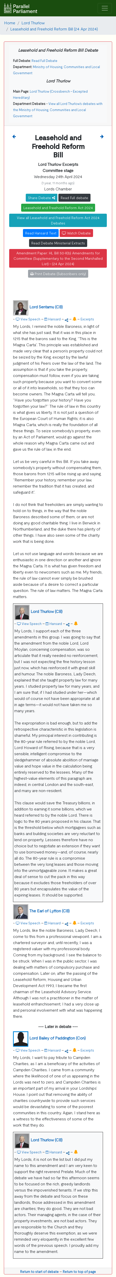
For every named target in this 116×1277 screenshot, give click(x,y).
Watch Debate (76, 232)
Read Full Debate (44, 60)
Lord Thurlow (33, 22)
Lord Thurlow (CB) (46, 611)
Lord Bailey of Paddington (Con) (57, 1038)
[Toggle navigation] (105, 8)
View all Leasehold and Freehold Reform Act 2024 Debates (58, 220)
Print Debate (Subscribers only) (58, 273)
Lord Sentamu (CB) (46, 306)
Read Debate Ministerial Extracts (58, 242)
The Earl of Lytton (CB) (49, 910)
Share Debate (41, 197)
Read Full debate (74, 197)
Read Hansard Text (40, 232)
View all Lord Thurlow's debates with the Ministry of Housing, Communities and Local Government (57, 109)
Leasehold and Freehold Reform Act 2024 (58, 207)
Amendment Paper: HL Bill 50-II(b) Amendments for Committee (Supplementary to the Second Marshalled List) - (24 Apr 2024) (58, 258)
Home (9, 22)
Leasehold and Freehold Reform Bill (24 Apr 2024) (54, 28)
